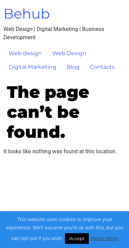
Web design (25, 53)
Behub (26, 13)
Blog (73, 67)
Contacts (102, 67)
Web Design (69, 53)
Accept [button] (77, 238)
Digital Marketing (32, 67)
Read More (104, 238)
